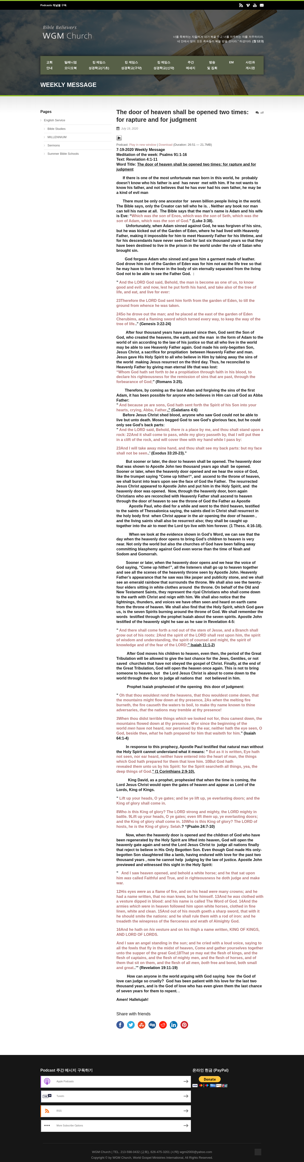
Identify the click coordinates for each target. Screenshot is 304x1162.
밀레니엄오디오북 (70, 65)
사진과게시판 (250, 65)
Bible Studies (57, 129)
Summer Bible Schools (63, 153)
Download (165, 144)
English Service (54, 120)
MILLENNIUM (57, 137)
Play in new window (142, 144)
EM (231, 62)
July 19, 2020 (129, 128)
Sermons (54, 145)
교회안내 (49, 65)
